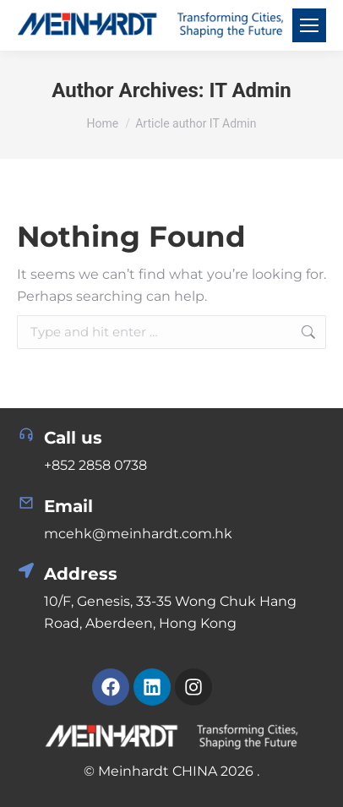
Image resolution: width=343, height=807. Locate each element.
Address (80, 574)
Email (68, 506)
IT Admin (250, 90)
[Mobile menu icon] (309, 25)
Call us (73, 438)
